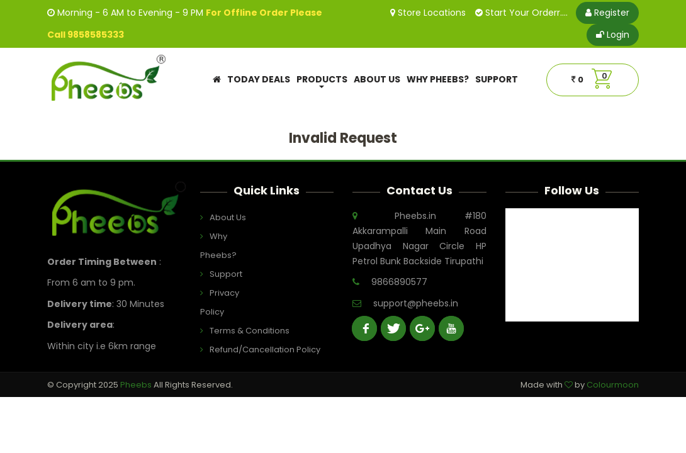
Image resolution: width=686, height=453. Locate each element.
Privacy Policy (219, 302)
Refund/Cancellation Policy (233, 349)
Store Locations (428, 12)
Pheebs (137, 385)
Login (612, 34)
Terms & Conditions (233, 331)
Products (321, 81)
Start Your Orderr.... (521, 12)
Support (496, 79)
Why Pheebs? (438, 79)
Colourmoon (613, 385)
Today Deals (258, 79)
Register (607, 12)
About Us (377, 79)
